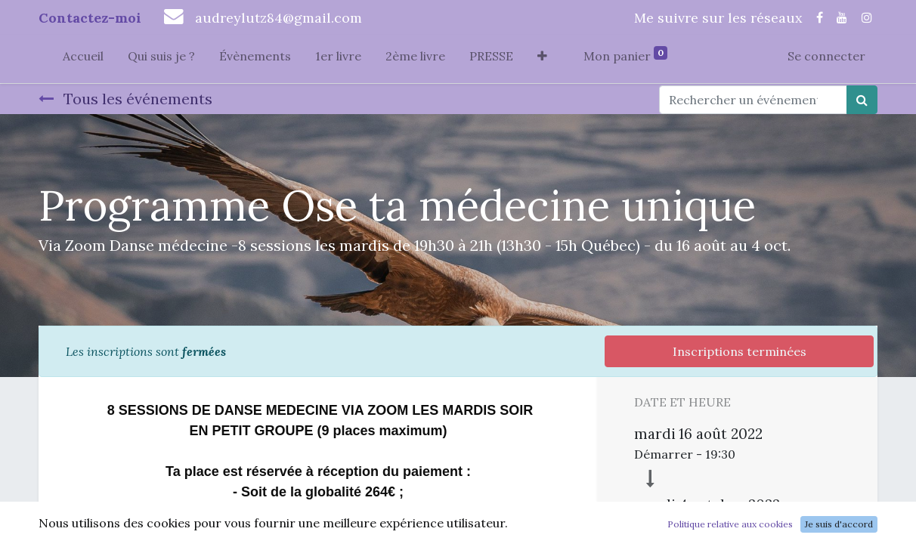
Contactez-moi (90, 17)
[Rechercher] (861, 99)
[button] (542, 59)
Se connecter (826, 55)
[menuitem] (83, 59)
